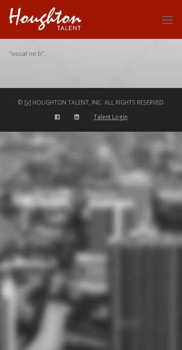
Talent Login (111, 117)
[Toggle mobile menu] (167, 19)
